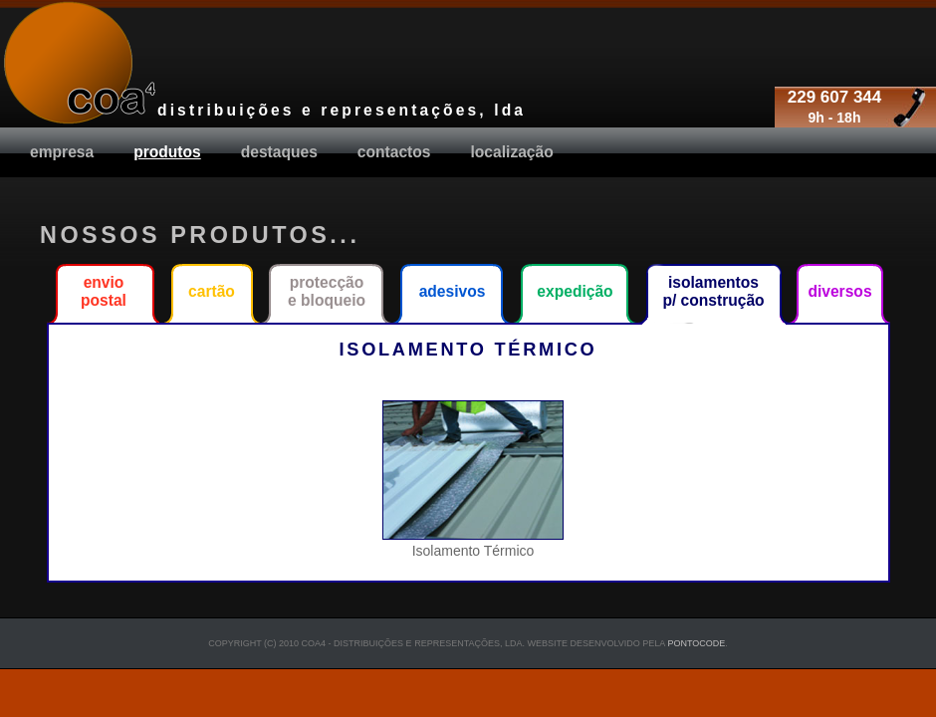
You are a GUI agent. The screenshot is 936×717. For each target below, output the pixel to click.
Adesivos (452, 291)
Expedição (574, 291)
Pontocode (696, 643)
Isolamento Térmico (473, 543)
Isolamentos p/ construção (713, 291)
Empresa (62, 151)
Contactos (394, 151)
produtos (167, 151)
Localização (512, 151)
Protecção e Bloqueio (326, 291)
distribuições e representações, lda (341, 110)
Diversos (839, 291)
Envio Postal (103, 291)
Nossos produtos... (199, 235)
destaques (279, 151)
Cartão (211, 291)
